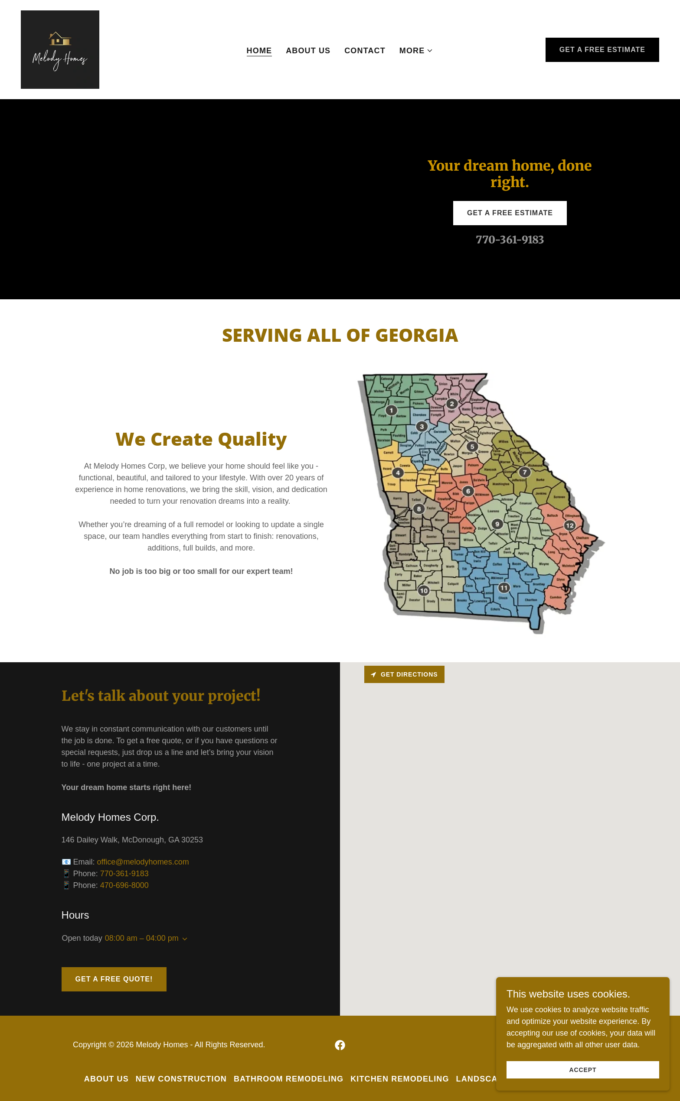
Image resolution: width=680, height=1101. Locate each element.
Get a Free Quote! (114, 979)
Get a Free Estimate (602, 49)
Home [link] (259, 50)
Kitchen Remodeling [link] (399, 1079)
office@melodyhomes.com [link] (143, 862)
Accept (583, 1069)
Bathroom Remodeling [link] (288, 1079)
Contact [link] (365, 50)
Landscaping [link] (487, 1079)
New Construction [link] (181, 1079)
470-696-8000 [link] (124, 885)
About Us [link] (308, 50)
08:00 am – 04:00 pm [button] (142, 938)
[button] (416, 50)
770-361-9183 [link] (510, 239)
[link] (60, 49)
